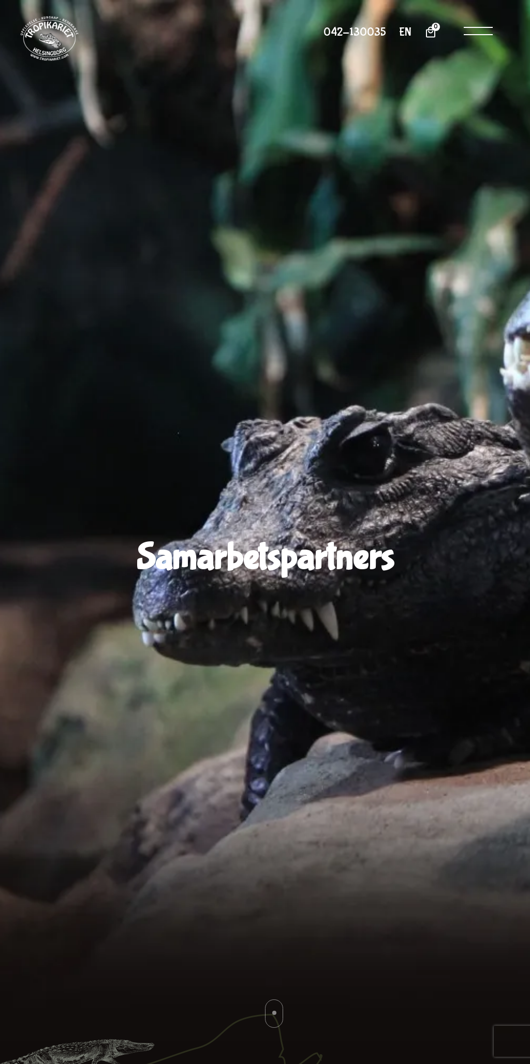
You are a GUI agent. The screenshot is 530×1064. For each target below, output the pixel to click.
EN (405, 32)
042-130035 (354, 32)
